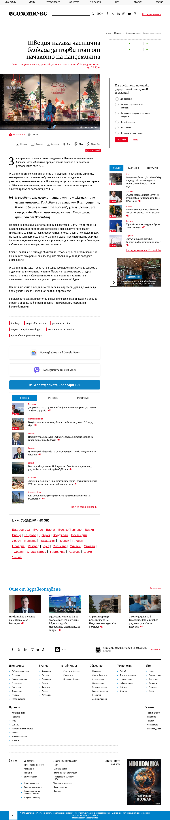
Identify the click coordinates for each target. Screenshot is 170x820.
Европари (16, 675)
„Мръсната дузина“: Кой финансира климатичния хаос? (143, 242)
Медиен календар (32, 797)
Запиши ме (156, 650)
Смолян (89, 546)
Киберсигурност (127, 683)
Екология (96, 695)
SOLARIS (15, 740)
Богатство (153, 679)
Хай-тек (123, 687)
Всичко (159, 2)
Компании (129, 192)
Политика (32, 433)
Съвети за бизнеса (71, 671)
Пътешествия (155, 675)
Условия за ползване (62, 783)
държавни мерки (36, 323)
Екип (55, 765)
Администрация (99, 699)
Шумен (89, 551)
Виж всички (155, 588)
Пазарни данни (154, 728)
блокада (15, 323)
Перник (64, 540)
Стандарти (68, 675)
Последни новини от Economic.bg (143, 250)
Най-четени (53, 398)
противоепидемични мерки (27, 335)
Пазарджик (47, 540)
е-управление (126, 679)
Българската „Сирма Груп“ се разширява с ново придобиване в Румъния (143, 198)
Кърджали (60, 535)
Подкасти (16, 717)
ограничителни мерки (61, 329)
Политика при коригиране (65, 773)
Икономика (10, 2)
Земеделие (17, 691)
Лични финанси (99, 675)
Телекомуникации (128, 675)
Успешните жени (19, 736)
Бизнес (31, 2)
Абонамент (29, 769)
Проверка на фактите (34, 765)
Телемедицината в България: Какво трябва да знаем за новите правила (143, 621)
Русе (46, 546)
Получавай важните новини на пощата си (125, 648)
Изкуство (153, 687)
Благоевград (21, 529)
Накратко (151, 717)
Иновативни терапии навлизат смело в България (22, 620)
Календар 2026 (18, 713)
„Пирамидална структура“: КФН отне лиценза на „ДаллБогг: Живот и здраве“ (62, 409)
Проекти (138, 2)
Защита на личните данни (65, 761)
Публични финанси (35, 419)
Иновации (46, 679)
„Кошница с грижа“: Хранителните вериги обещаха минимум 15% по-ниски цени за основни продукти (62, 482)
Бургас (38, 529)
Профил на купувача (33, 787)
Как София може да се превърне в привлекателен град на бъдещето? (59, 497)
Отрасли (129, 206)
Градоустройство (34, 492)
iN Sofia (15, 732)
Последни (24, 398)
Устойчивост (53, 2)
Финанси (46, 687)
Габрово (30, 535)
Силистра (59, 546)
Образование (98, 683)
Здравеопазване (133, 33)
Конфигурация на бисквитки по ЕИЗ (32, 792)
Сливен (75, 546)
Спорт (151, 691)
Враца (16, 535)
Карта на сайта (60, 769)
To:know (150, 720)
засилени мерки (61, 323)
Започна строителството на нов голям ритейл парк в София (143, 212)
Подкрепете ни (60, 787)
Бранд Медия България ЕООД (63, 778)
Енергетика (130, 236)
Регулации (32, 404)
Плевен (77, 540)
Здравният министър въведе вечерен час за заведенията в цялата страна (138, 282)
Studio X (94, 815)
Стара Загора (36, 551)
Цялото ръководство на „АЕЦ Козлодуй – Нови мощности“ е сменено (62, 453)
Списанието (152, 724)
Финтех (123, 691)
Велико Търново (70, 529)
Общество (74, 2)
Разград (33, 546)
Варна (50, 529)
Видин (89, 529)
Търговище (57, 551)
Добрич (44, 535)
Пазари (45, 683)
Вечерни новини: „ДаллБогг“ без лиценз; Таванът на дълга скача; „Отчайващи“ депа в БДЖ (143, 182)
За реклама (29, 761)
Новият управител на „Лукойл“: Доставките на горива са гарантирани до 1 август (60, 438)
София (19, 551)
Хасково (74, 551)
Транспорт (16, 687)
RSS (60, 649)
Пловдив (18, 546)
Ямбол (17, 557)
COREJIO (15, 724)
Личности (153, 683)
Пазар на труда (18, 699)
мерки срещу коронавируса (26, 329)
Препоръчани (83, 398)
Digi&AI (31, 463)
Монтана (30, 540)
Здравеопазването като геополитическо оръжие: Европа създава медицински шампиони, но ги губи (64, 623)
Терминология (153, 713)
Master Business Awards (22, 728)
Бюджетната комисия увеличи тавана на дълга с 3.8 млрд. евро (61, 424)
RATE (14, 720)
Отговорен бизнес (71, 679)
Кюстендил (79, 535)
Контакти (28, 773)
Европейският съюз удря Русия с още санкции (143, 226)
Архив (135, 140)
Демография (98, 679)
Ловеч (16, 540)
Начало (108, 33)
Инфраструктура (19, 679)
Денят (128, 174)
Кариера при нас (31, 783)
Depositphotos (92, 818)
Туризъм (15, 695)
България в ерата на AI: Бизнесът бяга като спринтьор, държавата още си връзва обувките (60, 468)
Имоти (45, 691)
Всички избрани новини (84, 507)
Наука (151, 671)
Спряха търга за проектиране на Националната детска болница (102, 621)
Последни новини (151, 14)
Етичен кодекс (30, 776)
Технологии (96, 2)
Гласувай (121, 140)
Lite (117, 2)
